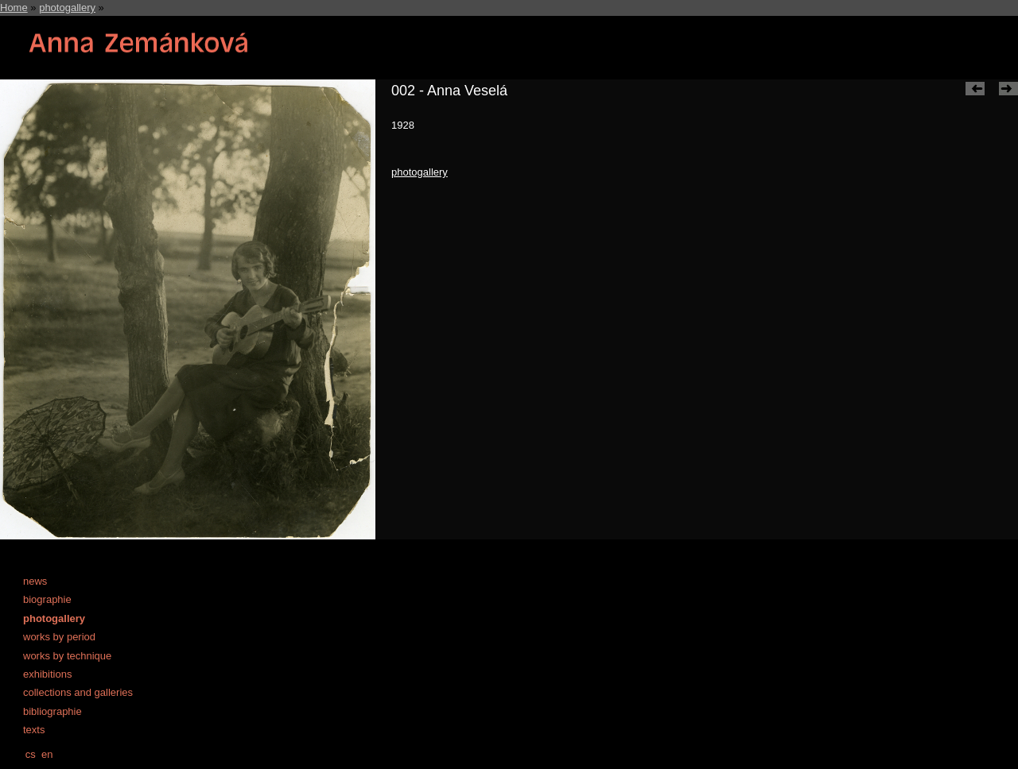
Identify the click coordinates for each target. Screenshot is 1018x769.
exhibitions (47, 674)
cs (30, 754)
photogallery (67, 8)
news (35, 581)
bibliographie (52, 711)
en (46, 754)
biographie (47, 599)
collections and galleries (78, 692)
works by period (59, 637)
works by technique (67, 656)
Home (14, 8)
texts (34, 730)
